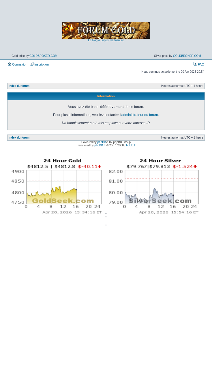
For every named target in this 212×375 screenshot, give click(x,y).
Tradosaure (116, 40)
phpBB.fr (100, 145)
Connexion (17, 64)
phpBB (101, 142)
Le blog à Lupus (98, 40)
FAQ (199, 64)
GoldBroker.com (43, 55)
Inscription (39, 64)
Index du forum (19, 85)
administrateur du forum (139, 115)
